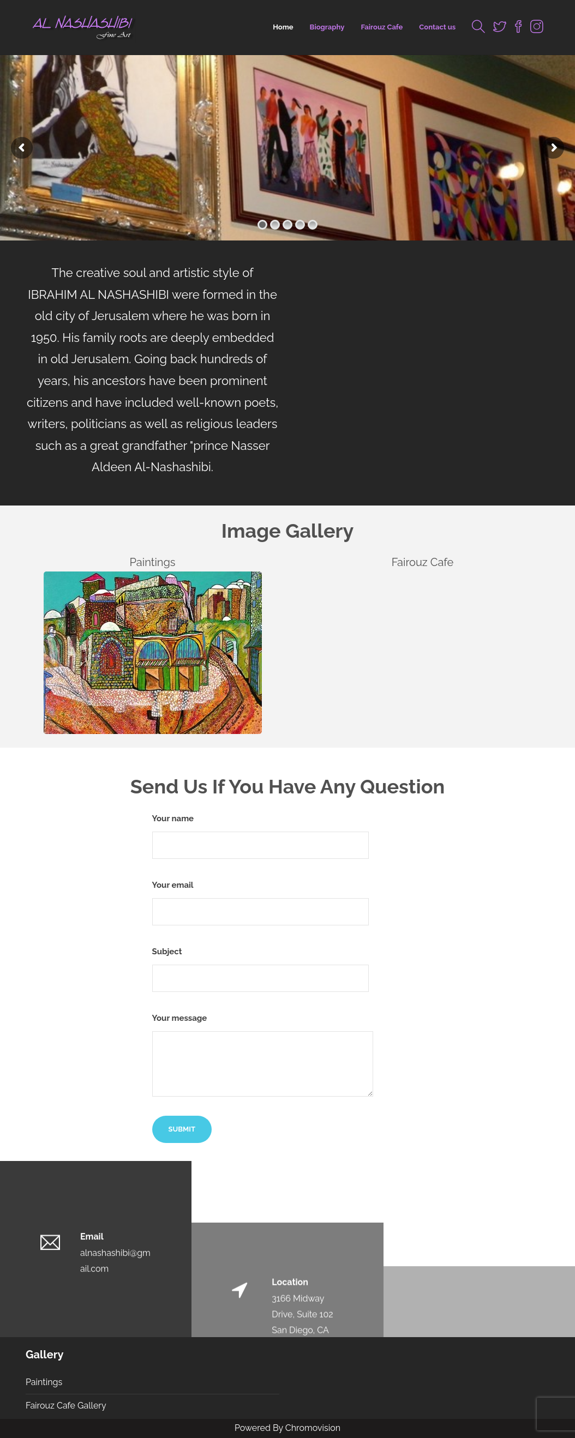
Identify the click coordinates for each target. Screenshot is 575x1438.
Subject (260, 969)
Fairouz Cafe (382, 27)
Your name (260, 836)
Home (283, 27)
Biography (327, 27)
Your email (260, 902)
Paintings (44, 1382)
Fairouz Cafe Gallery (66, 1405)
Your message (262, 1055)
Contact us (437, 27)
